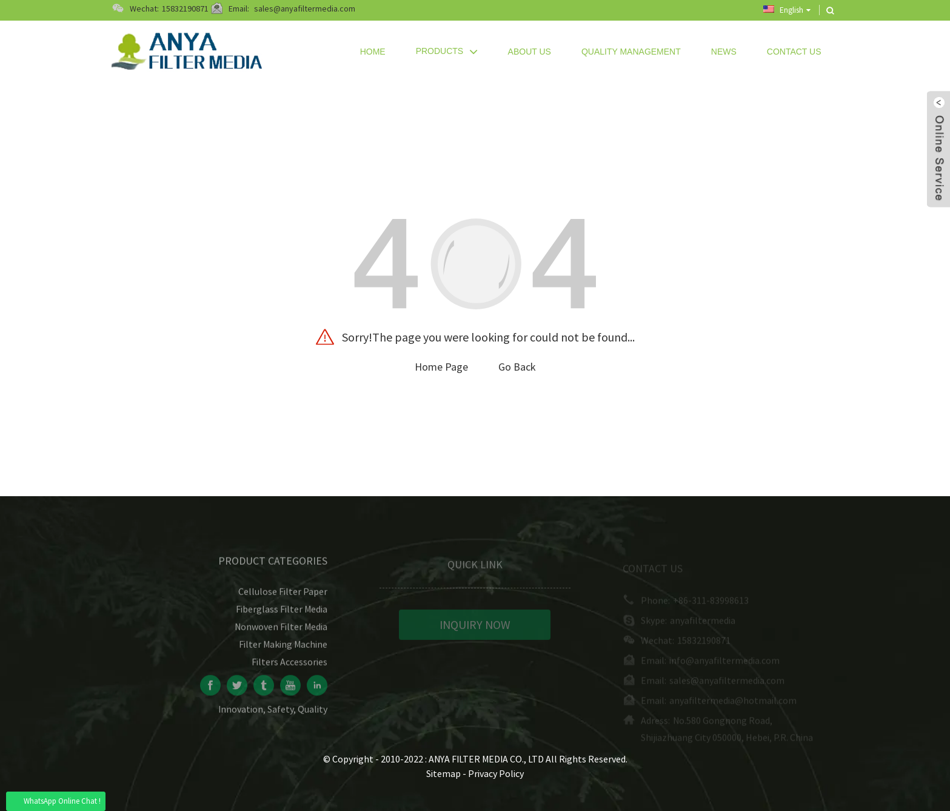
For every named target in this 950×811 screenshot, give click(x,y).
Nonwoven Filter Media (281, 631)
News (724, 51)
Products (447, 51)
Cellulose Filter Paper (282, 596)
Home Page (441, 367)
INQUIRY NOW (475, 629)
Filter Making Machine (283, 649)
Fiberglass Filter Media (281, 614)
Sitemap (443, 773)
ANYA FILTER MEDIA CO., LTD (487, 759)
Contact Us (794, 51)
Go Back (517, 367)
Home (373, 51)
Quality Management (631, 51)
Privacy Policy (496, 773)
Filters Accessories (289, 667)
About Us (529, 51)
